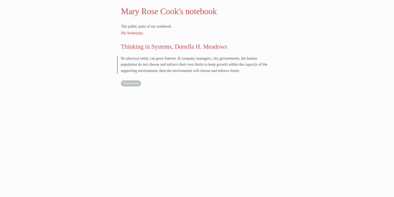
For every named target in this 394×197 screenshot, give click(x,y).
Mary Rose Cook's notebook (169, 11)
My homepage (132, 33)
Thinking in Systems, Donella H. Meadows (174, 46)
